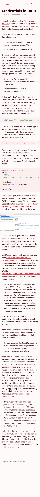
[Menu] (36, 4)
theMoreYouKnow (12, 447)
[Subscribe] (27, 4)
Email (10, 462)
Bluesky (22, 462)
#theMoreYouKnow (19, 14)
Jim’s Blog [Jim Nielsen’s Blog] (5, 4)
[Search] (32, 4)
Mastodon (16, 462)
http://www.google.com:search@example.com (21, 273)
